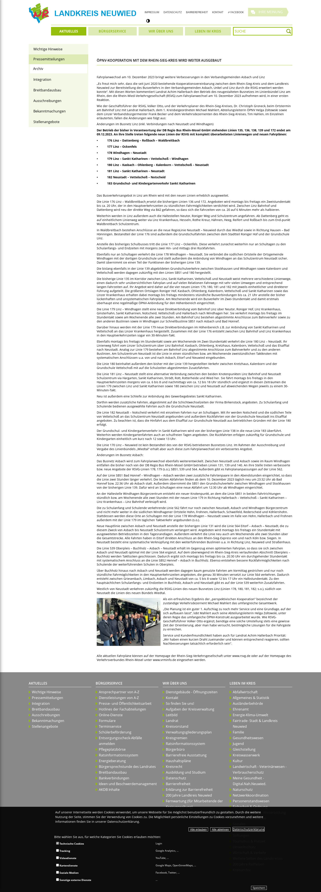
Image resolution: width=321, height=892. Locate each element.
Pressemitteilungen (49, 59)
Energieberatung (112, 761)
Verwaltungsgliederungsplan (189, 732)
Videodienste (66, 858)
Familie (238, 732)
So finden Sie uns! (180, 703)
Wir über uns (175, 683)
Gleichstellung (244, 749)
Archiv (38, 68)
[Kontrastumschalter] (148, 21)
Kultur (238, 761)
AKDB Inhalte (109, 789)
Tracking (63, 851)
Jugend (238, 743)
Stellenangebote (46, 121)
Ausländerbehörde (248, 703)
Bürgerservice (109, 683)
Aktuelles (38, 683)
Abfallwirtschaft (245, 692)
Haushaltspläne (178, 761)
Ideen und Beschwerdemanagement (128, 783)
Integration (42, 79)
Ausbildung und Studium (186, 772)
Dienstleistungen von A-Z (119, 697)
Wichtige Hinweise (47, 49)
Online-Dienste (111, 715)
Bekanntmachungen (49, 111)
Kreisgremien (176, 738)
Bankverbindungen (114, 778)
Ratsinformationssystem (118, 755)
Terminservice (110, 726)
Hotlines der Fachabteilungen (122, 709)
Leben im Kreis (243, 683)
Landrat (172, 720)
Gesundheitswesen (248, 738)
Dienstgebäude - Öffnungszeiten (191, 692)
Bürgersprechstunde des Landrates (127, 766)
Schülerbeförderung (115, 732)
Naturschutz (243, 789)
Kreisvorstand (177, 726)
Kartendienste (67, 865)
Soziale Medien (67, 873)
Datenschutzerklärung (248, 829)
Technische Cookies (70, 843)
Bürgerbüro (175, 749)
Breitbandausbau (47, 90)
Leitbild (172, 715)
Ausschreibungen (47, 100)
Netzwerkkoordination (250, 795)
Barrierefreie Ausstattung (186, 755)
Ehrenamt (241, 709)
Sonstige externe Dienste (73, 880)
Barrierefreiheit (178, 783)
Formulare (107, 720)
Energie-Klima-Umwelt (250, 715)
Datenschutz (176, 778)
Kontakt (172, 697)
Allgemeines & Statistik (251, 697)
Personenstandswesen (251, 801)
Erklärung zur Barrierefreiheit (189, 789)
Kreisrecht (174, 766)
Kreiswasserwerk (246, 755)
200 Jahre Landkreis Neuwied (189, 795)
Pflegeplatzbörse (112, 749)
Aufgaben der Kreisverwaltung (190, 709)
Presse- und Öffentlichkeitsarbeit (125, 703)
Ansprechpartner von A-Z (119, 692)
